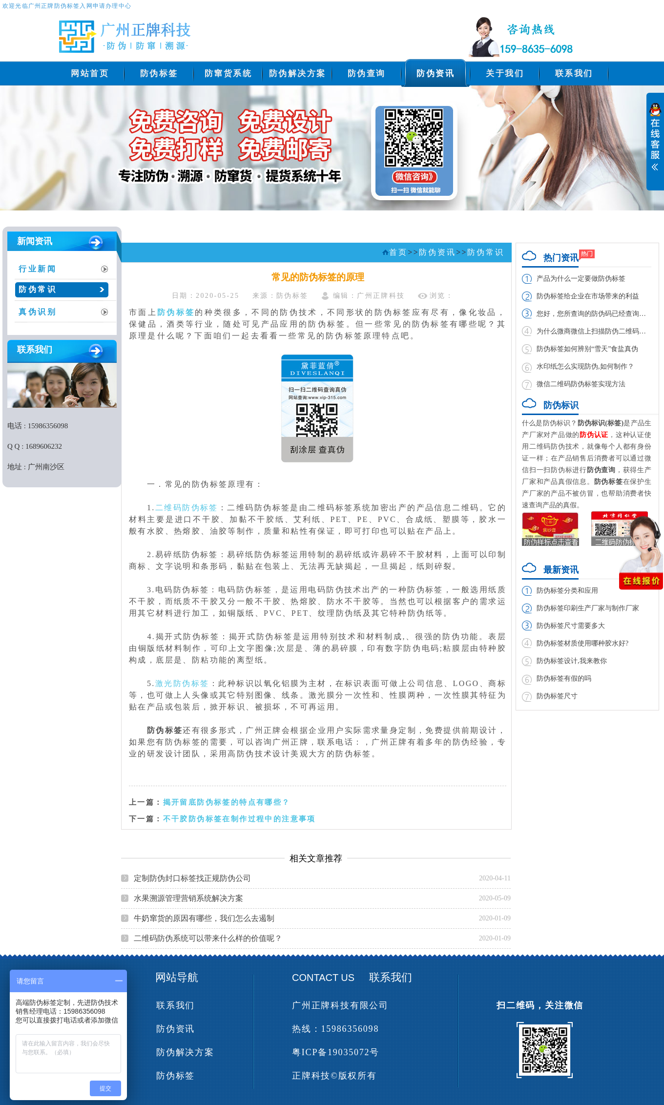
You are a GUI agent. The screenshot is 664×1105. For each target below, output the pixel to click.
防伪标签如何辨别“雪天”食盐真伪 (587, 349)
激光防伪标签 (182, 683)
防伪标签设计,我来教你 (572, 661)
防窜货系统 (228, 73)
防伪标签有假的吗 (564, 678)
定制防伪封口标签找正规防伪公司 (192, 878)
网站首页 (90, 73)
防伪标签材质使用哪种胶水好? (582, 643)
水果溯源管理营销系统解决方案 (188, 898)
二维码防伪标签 (186, 507)
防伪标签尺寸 (557, 696)
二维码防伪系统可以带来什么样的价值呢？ (208, 938)
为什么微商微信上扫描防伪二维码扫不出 (594, 331)
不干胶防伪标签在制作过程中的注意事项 (239, 818)
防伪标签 (159, 73)
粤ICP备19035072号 (335, 1052)
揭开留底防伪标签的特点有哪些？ (226, 802)
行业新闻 (38, 269)
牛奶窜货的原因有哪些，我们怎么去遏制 (204, 918)
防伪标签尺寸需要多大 (571, 625)
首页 (398, 252)
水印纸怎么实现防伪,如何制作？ (585, 366)
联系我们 (574, 73)
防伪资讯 (435, 73)
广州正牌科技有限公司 (340, 1005)
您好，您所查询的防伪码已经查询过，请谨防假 (594, 313)
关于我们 (505, 73)
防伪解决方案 (297, 73)
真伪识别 (38, 312)
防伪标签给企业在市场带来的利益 (588, 296)
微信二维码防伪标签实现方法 (581, 384)
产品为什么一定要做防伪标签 (581, 278)
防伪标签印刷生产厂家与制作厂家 (588, 608)
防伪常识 (38, 289)
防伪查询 (367, 73)
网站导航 (176, 977)
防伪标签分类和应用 (567, 590)
